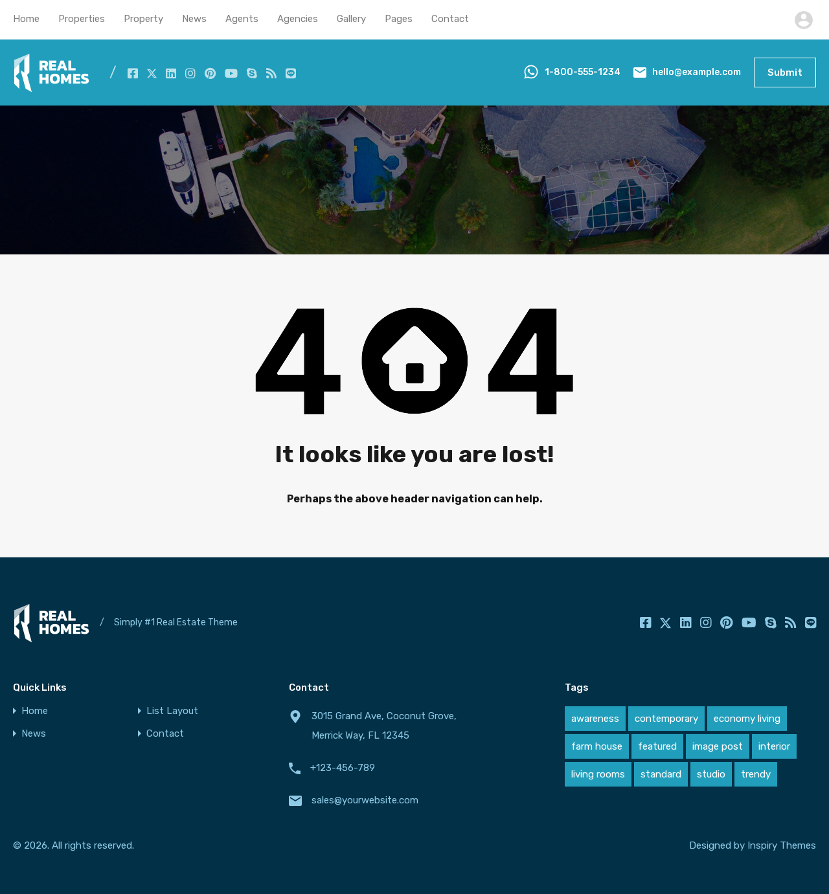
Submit (784, 72)
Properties (81, 19)
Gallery (351, 19)
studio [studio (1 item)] (711, 774)
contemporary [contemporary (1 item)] (666, 718)
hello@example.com (696, 72)
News (194, 19)
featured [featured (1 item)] (657, 746)
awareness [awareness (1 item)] (595, 718)
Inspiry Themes (781, 845)
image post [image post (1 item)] (717, 746)
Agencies (297, 19)
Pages (399, 19)
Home (26, 19)
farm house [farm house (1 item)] (596, 746)
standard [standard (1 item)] (661, 774)
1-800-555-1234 (582, 72)
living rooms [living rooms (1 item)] (598, 774)
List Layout (172, 711)
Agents (241, 19)
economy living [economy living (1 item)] (747, 718)
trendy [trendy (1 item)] (756, 774)
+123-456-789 (342, 768)
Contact (450, 19)
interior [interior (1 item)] (774, 746)
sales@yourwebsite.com (365, 800)
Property (143, 19)
